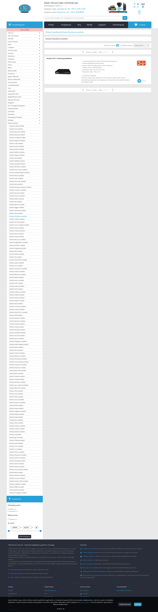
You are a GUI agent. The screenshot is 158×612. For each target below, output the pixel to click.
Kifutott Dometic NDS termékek (18, 481)
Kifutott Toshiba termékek (16, 295)
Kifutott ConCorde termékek (17, 306)
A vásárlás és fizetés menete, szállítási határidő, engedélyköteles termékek (108, 556)
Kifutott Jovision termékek (17, 271)
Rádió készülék (12, 71)
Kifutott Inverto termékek (16, 399)
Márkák (89, 25)
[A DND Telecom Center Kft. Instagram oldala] (134, 7)
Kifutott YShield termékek (17, 440)
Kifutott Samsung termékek (17, 461)
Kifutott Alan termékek (16, 213)
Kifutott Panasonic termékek (17, 367)
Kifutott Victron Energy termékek (19, 362)
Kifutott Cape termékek (16, 178)
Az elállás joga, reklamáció (94, 560)
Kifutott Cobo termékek (16, 394)
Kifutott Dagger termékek (16, 207)
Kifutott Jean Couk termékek (17, 181)
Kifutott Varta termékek (16, 443)
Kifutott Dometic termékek (17, 318)
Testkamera (11, 59)
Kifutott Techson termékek (17, 353)
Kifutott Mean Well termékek (17, 370)
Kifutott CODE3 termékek (17, 219)
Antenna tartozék (13, 41)
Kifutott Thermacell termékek (17, 455)
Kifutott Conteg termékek (16, 379)
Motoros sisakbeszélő (14, 79)
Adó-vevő (10, 33)
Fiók (45, 593)
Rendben (137, 604)
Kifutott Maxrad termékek (16, 193)
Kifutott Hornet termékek (16, 463)
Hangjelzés (11, 102)
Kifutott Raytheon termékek (18, 216)
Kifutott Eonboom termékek (17, 292)
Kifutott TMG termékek (16, 423)
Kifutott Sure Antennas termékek (18, 385)
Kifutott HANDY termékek (17, 245)
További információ (124, 604)
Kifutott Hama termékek (16, 347)
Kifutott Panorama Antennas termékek (20, 187)
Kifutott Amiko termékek (16, 263)
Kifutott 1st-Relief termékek (17, 137)
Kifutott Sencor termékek (16, 280)
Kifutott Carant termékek (16, 327)
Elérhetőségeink (118, 25)
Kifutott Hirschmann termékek (18, 359)
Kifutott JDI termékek (15, 158)
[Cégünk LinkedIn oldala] (143, 7)
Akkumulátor (11, 91)
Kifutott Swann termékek (16, 236)
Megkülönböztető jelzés (15, 97)
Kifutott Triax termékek (16, 391)
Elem (9, 88)
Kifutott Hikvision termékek (17, 274)
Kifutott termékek (13, 123)
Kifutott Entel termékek (16, 289)
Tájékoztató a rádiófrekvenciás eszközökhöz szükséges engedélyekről (109, 571)
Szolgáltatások (66, 25)
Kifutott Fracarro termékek (17, 478)
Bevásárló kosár (48, 596)
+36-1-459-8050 (77, 12)
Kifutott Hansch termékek (16, 490)
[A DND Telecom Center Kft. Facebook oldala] (134, 4)
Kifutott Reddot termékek (16, 414)
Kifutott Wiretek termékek (16, 298)
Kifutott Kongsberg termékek (17, 248)
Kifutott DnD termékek (16, 303)
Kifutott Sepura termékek (16, 228)
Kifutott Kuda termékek (16, 417)
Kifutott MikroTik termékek (17, 388)
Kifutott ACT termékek (16, 266)
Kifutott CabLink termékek (17, 231)
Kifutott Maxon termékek (16, 175)
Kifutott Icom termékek (16, 129)
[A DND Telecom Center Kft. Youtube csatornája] (138, 4)
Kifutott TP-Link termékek (17, 335)
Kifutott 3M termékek (15, 201)
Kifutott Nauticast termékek (17, 402)
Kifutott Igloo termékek (16, 437)
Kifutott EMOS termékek (16, 149)
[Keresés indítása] (125, 18)
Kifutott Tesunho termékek (17, 376)
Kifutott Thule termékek (16, 397)
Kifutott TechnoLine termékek (18, 364)
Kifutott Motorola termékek (17, 132)
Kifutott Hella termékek (16, 405)
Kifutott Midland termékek (17, 161)
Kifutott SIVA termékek (16, 350)
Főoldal (51, 25)
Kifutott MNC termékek (16, 373)
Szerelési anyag (12, 50)
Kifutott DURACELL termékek (18, 312)
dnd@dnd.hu (61, 12)
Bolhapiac (11, 120)
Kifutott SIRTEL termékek (17, 152)
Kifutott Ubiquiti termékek (17, 324)
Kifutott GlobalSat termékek (17, 333)
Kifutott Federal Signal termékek (18, 344)
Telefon (10, 65)
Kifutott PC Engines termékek (18, 493)
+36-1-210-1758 (78, 9)
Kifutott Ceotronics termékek (17, 190)
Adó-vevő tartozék (13, 36)
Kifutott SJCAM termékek (17, 222)
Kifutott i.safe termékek (16, 143)
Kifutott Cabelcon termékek (17, 458)
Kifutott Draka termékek (16, 408)
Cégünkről (102, 25)
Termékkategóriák (18, 25)
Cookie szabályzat (85, 602)
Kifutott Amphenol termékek (17, 411)
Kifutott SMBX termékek (16, 487)
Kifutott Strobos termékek (16, 286)
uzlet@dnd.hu (62, 9)
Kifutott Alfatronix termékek (17, 210)
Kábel (9, 44)
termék (139, 25)
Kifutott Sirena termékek (16, 234)
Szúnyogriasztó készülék (15, 117)
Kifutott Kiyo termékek (16, 420)
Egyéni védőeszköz (13, 76)
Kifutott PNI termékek (15, 251)
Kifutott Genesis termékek (16, 466)
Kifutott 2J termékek (15, 434)
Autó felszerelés (12, 82)
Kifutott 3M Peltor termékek (17, 167)
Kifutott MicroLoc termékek (17, 239)
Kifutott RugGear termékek (17, 140)
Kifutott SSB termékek (15, 315)
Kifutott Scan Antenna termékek (18, 469)
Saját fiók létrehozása (50, 590)
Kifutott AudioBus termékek (17, 484)
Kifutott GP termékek (15, 257)
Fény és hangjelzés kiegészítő (16, 105)
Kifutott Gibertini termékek (17, 475)
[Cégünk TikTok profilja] (138, 7)
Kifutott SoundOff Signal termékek (19, 172)
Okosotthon (11, 114)
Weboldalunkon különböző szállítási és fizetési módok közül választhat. (111, 548)
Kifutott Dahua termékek (16, 277)
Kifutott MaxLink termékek (17, 321)
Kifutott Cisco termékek (16, 446)
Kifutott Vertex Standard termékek (19, 225)
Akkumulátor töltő (13, 94)
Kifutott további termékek (16, 126)
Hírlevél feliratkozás (24, 536)
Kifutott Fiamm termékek (16, 254)
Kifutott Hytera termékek (16, 338)
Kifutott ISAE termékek (16, 283)
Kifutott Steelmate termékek (17, 382)
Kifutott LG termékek (15, 449)
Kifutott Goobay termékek (16, 429)
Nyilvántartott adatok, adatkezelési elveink (28, 569)
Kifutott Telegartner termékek (17, 341)
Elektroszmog (12, 62)
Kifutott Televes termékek (16, 452)
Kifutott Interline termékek (17, 431)
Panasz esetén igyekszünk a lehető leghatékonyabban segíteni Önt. (108, 567)
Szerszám (10, 53)
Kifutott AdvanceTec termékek (18, 268)
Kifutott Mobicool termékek (17, 356)
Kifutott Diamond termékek (17, 164)
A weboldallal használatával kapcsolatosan (28, 573)
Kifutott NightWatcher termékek (18, 242)
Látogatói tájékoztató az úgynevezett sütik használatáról (30, 577)
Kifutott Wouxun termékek (17, 196)
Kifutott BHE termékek (16, 472)
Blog (79, 25)
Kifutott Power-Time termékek (18, 169)
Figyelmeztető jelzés (14, 100)
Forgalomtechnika (13, 108)
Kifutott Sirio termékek (16, 184)
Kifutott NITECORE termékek (18, 260)
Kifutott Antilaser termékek (17, 426)
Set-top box (11, 73)
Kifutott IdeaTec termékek (16, 204)
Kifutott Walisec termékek (16, 300)
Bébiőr (10, 68)
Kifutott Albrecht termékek (17, 135)
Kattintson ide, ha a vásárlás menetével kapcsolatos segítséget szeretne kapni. (109, 552)
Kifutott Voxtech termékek (17, 309)
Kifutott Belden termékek (16, 199)
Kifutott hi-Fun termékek (16, 146)
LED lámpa (11, 111)
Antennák (10, 38)
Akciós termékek (24, 30)
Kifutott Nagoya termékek (16, 155)
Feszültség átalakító (13, 85)
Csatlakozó (11, 47)
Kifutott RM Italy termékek (17, 330)
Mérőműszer (11, 56)
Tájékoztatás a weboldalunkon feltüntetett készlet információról (105, 564)
